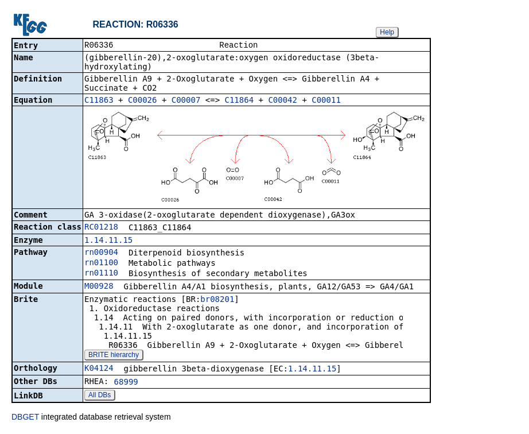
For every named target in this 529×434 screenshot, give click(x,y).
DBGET (25, 418)
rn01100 (101, 263)
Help (387, 32)
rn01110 (101, 273)
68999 (126, 383)
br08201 (217, 300)
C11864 (239, 101)
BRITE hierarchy (113, 356)
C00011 (326, 101)
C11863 (99, 101)
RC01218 (101, 227)
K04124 (99, 369)
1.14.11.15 (108, 241)
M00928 (99, 287)
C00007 (186, 101)
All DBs (99, 396)
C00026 (142, 101)
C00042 (282, 101)
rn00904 (101, 253)
